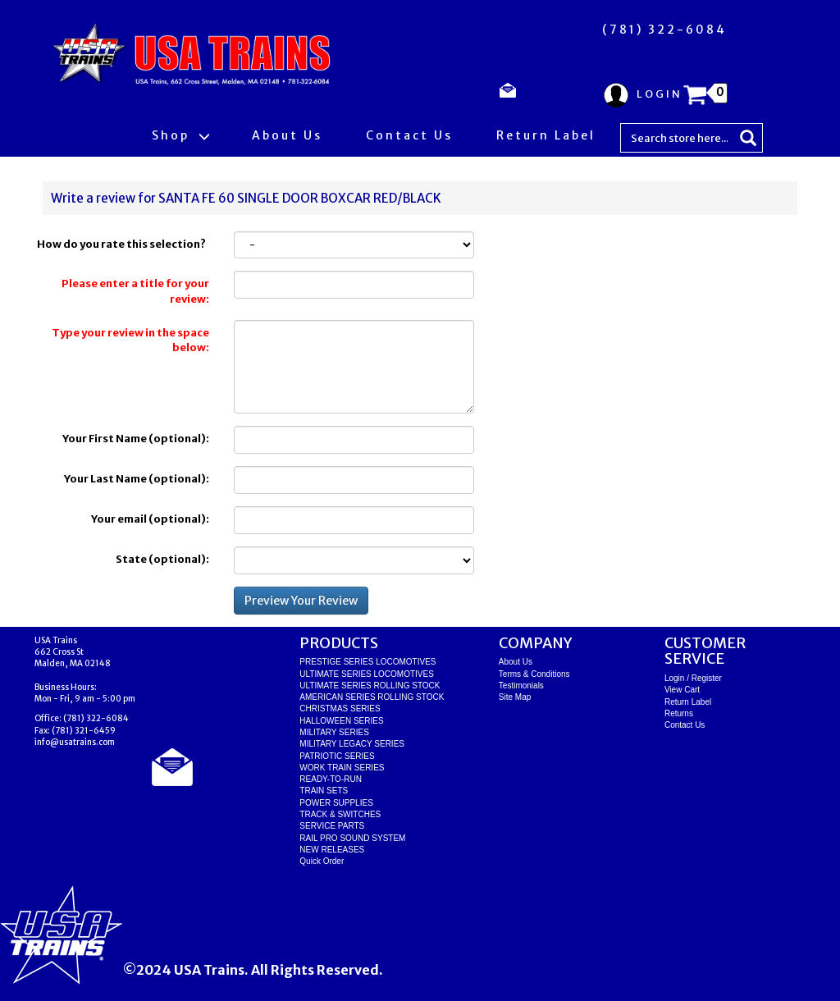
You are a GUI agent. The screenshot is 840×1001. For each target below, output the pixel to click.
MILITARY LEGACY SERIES (351, 743)
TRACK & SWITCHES (340, 814)
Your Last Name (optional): (136, 479)
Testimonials (521, 685)
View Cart (682, 689)
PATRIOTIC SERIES (336, 756)
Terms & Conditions (534, 674)
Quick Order (321, 861)
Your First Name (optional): (135, 439)
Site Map (515, 697)
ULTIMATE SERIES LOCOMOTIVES (366, 674)
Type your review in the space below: (130, 340)
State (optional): (162, 559)
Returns (678, 713)
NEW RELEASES (331, 849)
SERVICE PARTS (331, 825)
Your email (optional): (150, 519)
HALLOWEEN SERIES (341, 720)
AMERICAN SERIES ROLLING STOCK (371, 697)
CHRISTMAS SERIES (339, 708)
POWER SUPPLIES (335, 802)
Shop (180, 135)
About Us (287, 135)
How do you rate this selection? (123, 244)
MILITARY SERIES (333, 732)
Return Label (546, 135)
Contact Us (409, 135)
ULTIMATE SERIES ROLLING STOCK (369, 685)
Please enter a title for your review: (135, 291)
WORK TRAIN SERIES (341, 767)
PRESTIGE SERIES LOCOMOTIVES (367, 661)
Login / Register (693, 678)
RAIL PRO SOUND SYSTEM (352, 838)
